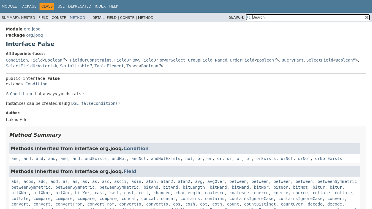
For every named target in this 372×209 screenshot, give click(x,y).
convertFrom (69, 204)
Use (61, 6)
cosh (190, 204)
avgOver (215, 181)
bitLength (194, 187)
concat (128, 198)
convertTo (130, 204)
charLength (188, 192)
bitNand (218, 187)
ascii (120, 181)
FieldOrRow (126, 60)
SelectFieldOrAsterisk (31, 66)
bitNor (261, 187)
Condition (17, 60)
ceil (144, 192)
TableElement (109, 66)
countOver (292, 204)
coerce (261, 192)
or (200, 158)
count (233, 204)
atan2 (167, 181)
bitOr (319, 187)
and (15, 158)
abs (15, 181)
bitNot (300, 187)
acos (28, 181)
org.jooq (32, 29)
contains (190, 198)
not (189, 158)
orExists (266, 158)
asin (136, 181)
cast (100, 192)
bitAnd (151, 187)
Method (77, 18)
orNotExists (328, 158)
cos (176, 204)
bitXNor (19, 192)
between (237, 181)
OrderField (242, 60)
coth (217, 204)
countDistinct (260, 204)
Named (221, 60)
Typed (132, 66)
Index (100, 6)
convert (335, 198)
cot (203, 204)
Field (37, 60)
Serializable (74, 66)
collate (321, 192)
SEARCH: (236, 17)
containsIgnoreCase (251, 198)
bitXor (63, 192)
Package (28, 6)
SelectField (319, 60)
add (42, 181)
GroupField (200, 60)
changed (162, 192)
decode (315, 204)
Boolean (53, 60)
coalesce (214, 192)
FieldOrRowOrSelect (163, 60)
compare (42, 198)
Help (113, 6)
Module (9, 6)
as (65, 181)
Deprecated (79, 6)
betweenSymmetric (337, 181)
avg (198, 181)
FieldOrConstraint (91, 60)
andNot (119, 158)
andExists (96, 158)
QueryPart (293, 60)
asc (105, 181)
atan (151, 181)
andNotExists (165, 158)
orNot (287, 158)
